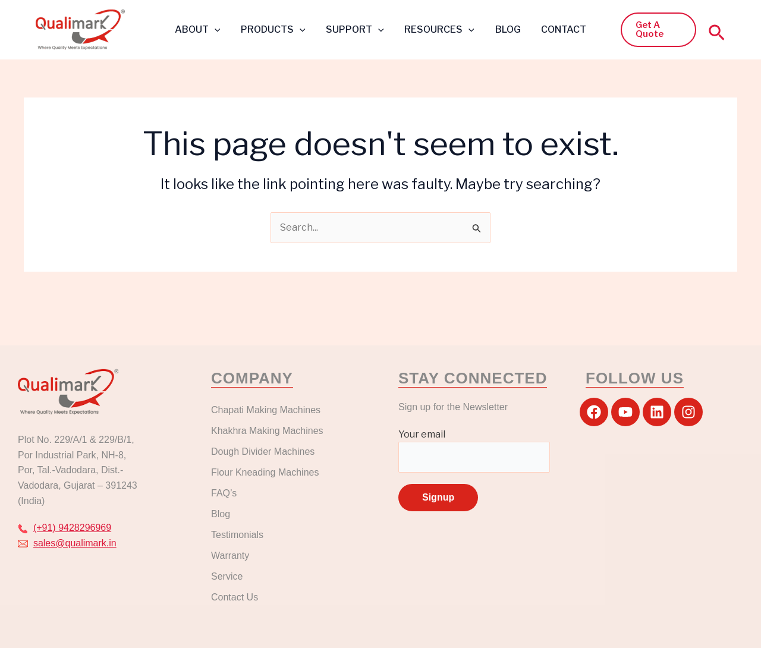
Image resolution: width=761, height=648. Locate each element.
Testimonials (237, 535)
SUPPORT (356, 29)
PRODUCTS (275, 29)
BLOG (505, 29)
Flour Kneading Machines (265, 472)
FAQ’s (224, 493)
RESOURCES (439, 29)
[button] (218, 29)
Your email (474, 451)
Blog (220, 514)
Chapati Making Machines (267, 410)
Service (227, 576)
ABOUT (201, 29)
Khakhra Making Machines (267, 431)
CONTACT (560, 29)
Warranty (230, 556)
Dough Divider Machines (263, 451)
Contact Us (234, 597)
